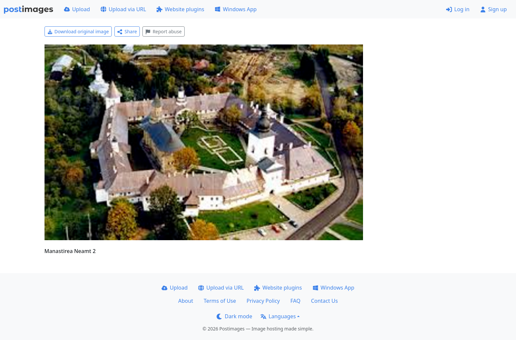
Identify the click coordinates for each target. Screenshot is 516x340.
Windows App (236, 9)
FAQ (295, 300)
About (185, 300)
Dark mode (234, 316)
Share (127, 31)
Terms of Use (220, 300)
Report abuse (163, 31)
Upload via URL (123, 9)
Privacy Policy (263, 300)
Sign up (493, 9)
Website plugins (180, 9)
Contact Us (324, 300)
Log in (458, 9)
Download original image (78, 31)
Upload (77, 9)
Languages (278, 316)
